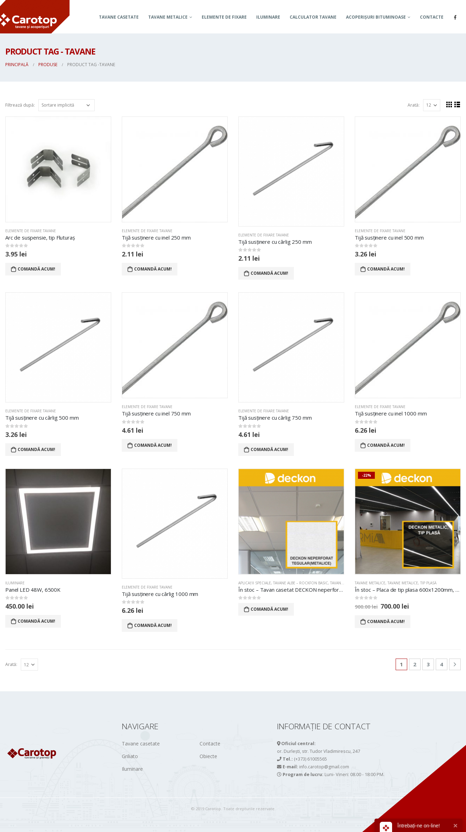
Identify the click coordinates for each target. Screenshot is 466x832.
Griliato (130, 756)
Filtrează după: (20, 105)
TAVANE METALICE (168, 17)
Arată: (414, 105)
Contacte (431, 17)
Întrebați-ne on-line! (418, 825)
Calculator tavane (313, 17)
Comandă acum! (36, 269)
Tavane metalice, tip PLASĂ (412, 582)
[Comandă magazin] (66, 105)
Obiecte (208, 756)
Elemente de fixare (224, 17)
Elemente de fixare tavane (30, 230)
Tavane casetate (119, 17)
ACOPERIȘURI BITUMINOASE (376, 17)
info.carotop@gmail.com (324, 767)
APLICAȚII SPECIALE (254, 582)
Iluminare (268, 17)
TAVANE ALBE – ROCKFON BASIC (300, 582)
